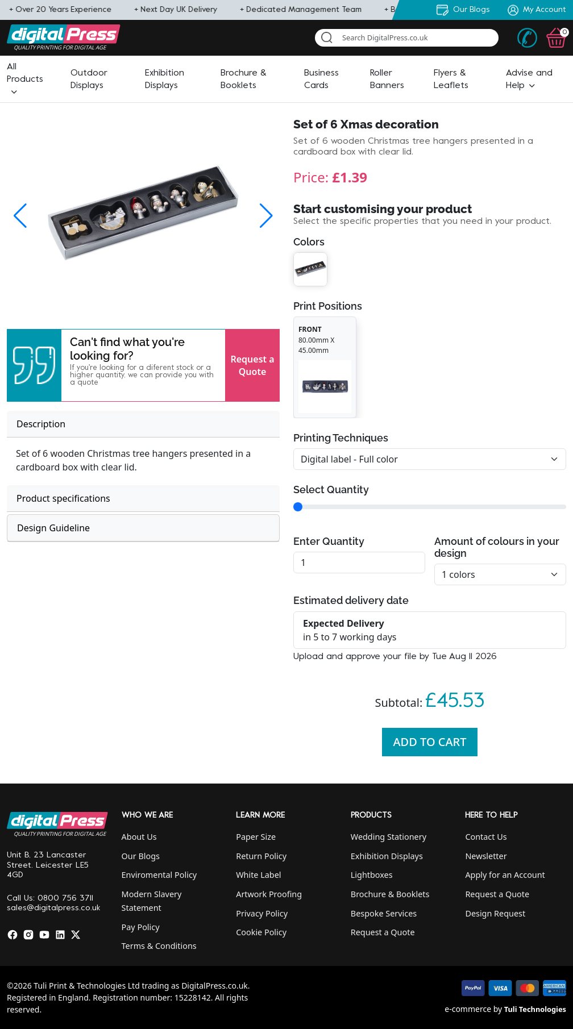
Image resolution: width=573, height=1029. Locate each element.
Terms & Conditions (159, 945)
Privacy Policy (262, 913)
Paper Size (256, 836)
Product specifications (63, 498)
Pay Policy (141, 927)
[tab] (143, 424)
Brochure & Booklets (390, 894)
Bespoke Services (384, 913)
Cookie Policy (261, 932)
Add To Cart (430, 741)
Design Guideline (53, 528)
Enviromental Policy (159, 874)
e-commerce (468, 1008)
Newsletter (485, 856)
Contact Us (485, 836)
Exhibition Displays (387, 856)
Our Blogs (141, 856)
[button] (25, 80)
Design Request (495, 913)
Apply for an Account (505, 874)
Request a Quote (252, 365)
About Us (139, 836)
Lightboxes (372, 874)
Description (40, 424)
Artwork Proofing (269, 894)
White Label (258, 874)
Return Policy (261, 856)
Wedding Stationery (388, 836)
